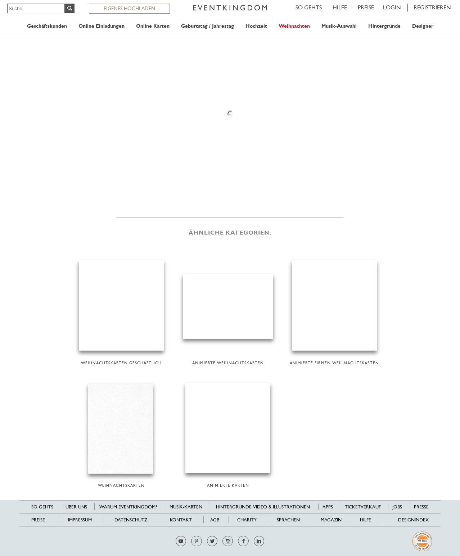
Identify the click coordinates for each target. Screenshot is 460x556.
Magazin (331, 519)
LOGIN (392, 7)
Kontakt (181, 519)
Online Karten (153, 26)
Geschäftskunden (47, 26)
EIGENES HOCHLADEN (129, 8)
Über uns (76, 507)
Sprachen (288, 519)
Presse (421, 507)
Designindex (413, 519)
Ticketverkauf (363, 507)
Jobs (397, 507)
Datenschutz (130, 519)
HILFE (340, 7)
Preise (366, 7)
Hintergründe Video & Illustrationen (263, 507)
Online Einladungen (101, 26)
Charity (247, 519)
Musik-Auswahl (339, 26)
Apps (328, 507)
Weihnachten (294, 26)
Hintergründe (384, 26)
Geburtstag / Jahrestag (207, 26)
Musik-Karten (186, 507)
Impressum (80, 519)
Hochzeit (256, 26)
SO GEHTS (309, 7)
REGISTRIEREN (432, 7)
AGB (214, 519)
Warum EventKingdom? (128, 507)
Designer (422, 26)
